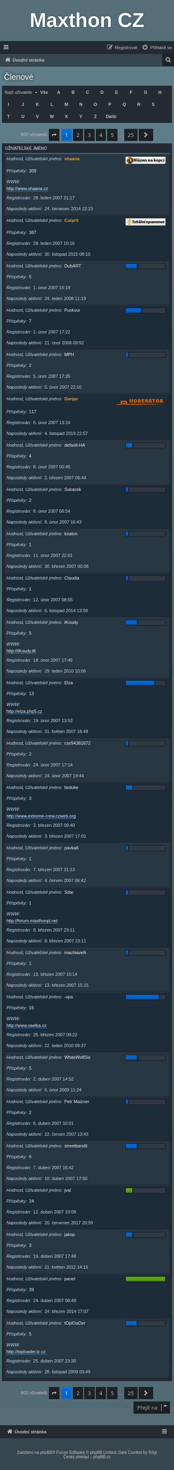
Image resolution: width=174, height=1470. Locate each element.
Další (111, 116)
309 (32, 170)
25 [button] (131, 135)
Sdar (68, 892)
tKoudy (71, 622)
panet (69, 1278)
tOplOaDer (74, 1323)
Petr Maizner (76, 1101)
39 (31, 1289)
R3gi (153, 1452)
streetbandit (75, 1145)
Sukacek (72, 489)
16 (31, 1007)
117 (32, 411)
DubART (72, 265)
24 (31, 1201)
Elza (68, 682)
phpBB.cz (102, 1457)
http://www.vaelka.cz (26, 1025)
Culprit (71, 220)
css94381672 (77, 743)
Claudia (71, 578)
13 (31, 693)
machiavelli (75, 952)
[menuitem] (157, 47)
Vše (44, 92)
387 (32, 232)
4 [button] (100, 135)
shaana (71, 158)
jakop (69, 1234)
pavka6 (71, 847)
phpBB (46, 1452)
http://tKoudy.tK (21, 650)
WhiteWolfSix (77, 1057)
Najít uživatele (18, 92)
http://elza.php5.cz (24, 711)
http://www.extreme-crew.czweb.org (41, 816)
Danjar (71, 398)
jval (67, 1190)
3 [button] (89, 135)
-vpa (68, 996)
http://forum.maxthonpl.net (32, 920)
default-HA (74, 445)
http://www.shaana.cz (27, 188)
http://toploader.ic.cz (26, 1351)
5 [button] (112, 135)
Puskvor (72, 310)
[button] (54, 135)
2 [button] (78, 135)
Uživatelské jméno (26, 148)
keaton (70, 533)
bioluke (71, 787)
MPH (69, 354)
